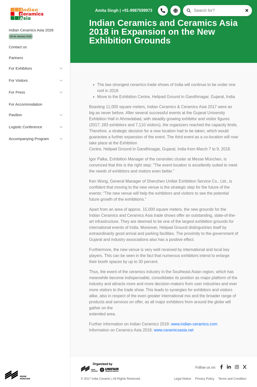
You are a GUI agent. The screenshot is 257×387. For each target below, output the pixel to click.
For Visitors (18, 80)
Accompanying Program (29, 139)
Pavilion (15, 115)
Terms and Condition (232, 378)
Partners (16, 58)
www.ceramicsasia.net (174, 330)
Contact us (18, 47)
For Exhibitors (20, 68)
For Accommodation (25, 104)
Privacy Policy (204, 378)
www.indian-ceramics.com (194, 324)
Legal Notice (182, 378)
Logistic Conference (25, 127)
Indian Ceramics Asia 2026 (31, 33)
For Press (17, 92)
